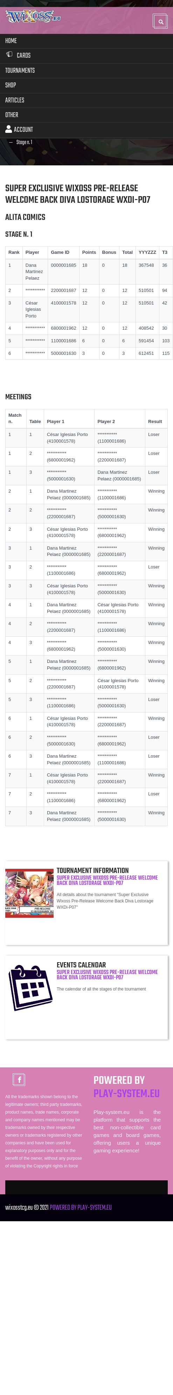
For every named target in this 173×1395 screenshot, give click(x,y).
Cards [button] (17, 55)
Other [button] (11, 114)
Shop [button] (10, 84)
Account (19, 129)
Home (11, 40)
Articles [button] (14, 99)
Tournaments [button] (20, 69)
